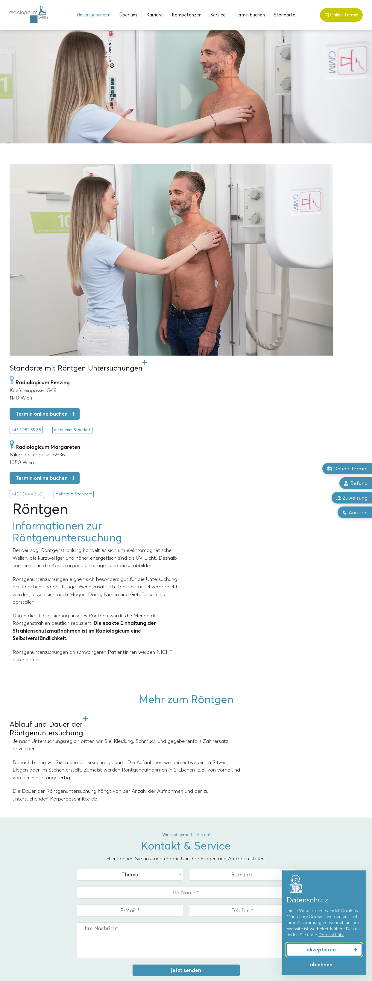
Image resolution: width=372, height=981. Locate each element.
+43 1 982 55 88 (26, 333)
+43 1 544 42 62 (26, 397)
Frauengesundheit (297, 858)
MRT (14, 858)
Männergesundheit (298, 867)
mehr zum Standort (72, 333)
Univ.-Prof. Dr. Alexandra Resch (221, 858)
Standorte (284, 15)
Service (218, 15)
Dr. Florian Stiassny (208, 885)
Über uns (128, 15)
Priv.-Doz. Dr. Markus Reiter (217, 867)
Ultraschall (20, 903)
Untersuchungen (93, 15)
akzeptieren (321, 950)
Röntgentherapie (27, 894)
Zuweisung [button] (352, 498)
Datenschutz (331, 934)
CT (13, 867)
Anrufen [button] (354, 513)
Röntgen (19, 885)
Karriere (154, 15)
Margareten (111, 858)
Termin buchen (250, 15)
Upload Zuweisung (42, 794)
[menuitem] (93, 15)
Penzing (107, 867)
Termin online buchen (42, 318)
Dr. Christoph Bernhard (212, 876)
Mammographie (26, 876)
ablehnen (321, 965)
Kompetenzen (186, 15)
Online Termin (341, 15)
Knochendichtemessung (34, 912)
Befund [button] (356, 483)
